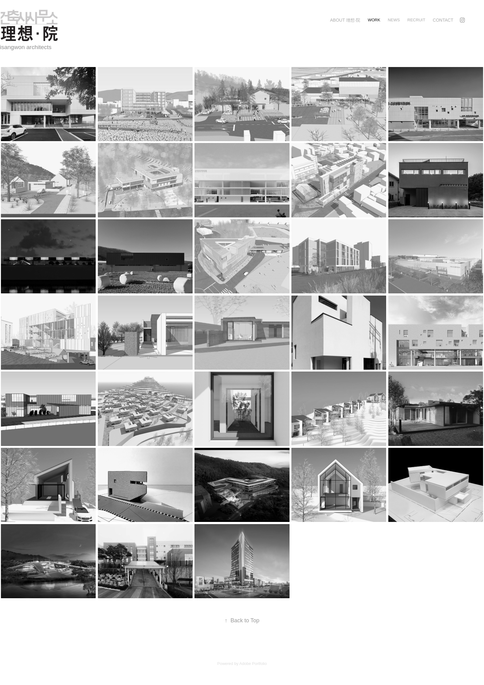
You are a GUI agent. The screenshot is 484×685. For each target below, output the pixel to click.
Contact (443, 20)
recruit (416, 20)
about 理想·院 (345, 20)
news (394, 20)
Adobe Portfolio (253, 663)
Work (374, 20)
